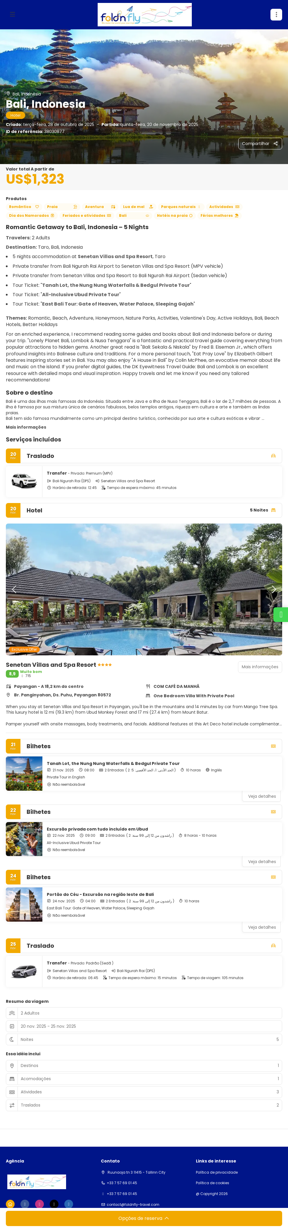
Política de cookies (212, 1183)
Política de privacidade (217, 1172)
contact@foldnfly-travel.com (133, 1204)
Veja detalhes (262, 796)
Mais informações (26, 427)
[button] (14, 589)
